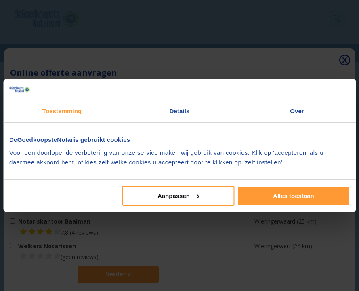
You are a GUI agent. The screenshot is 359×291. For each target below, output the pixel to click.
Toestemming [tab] (62, 111)
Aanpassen (178, 195)
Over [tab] (297, 111)
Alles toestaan (293, 195)
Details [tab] (180, 111)
